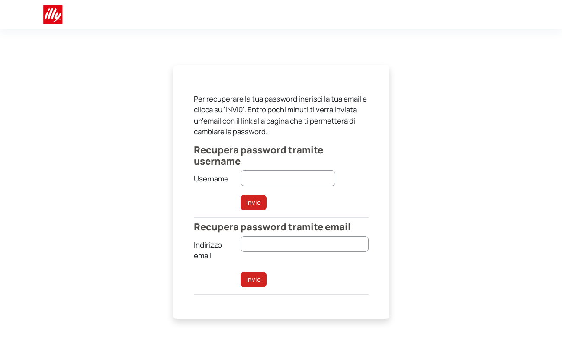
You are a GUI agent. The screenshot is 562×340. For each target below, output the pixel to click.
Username (211, 179)
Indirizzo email (208, 250)
